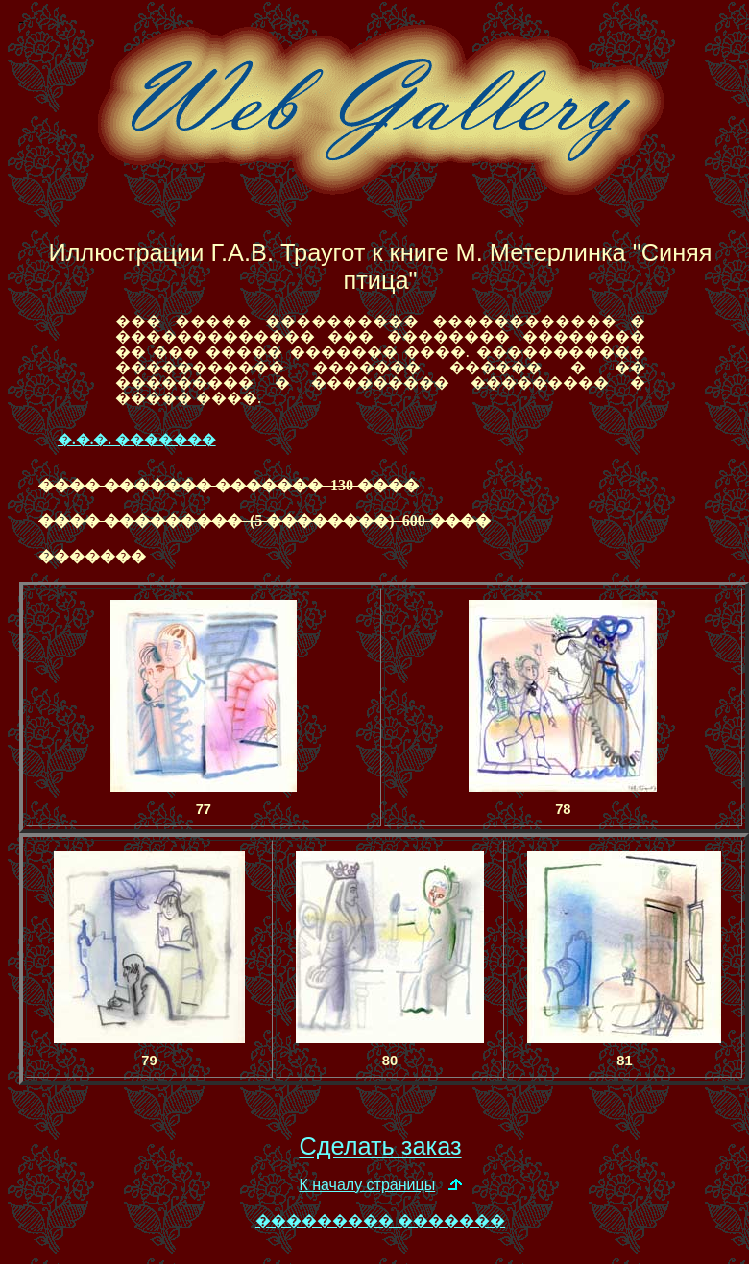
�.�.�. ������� (137, 439)
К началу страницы (367, 1185)
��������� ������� (380, 1220)
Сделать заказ (380, 1146)
